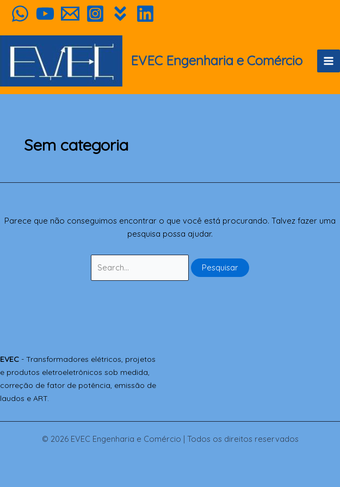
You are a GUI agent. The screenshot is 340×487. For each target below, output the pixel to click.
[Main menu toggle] (328, 61)
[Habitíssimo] (120, 13)
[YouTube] (45, 13)
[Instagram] (95, 13)
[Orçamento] (70, 13)
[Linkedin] (145, 13)
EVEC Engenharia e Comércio (216, 60)
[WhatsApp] (20, 13)
